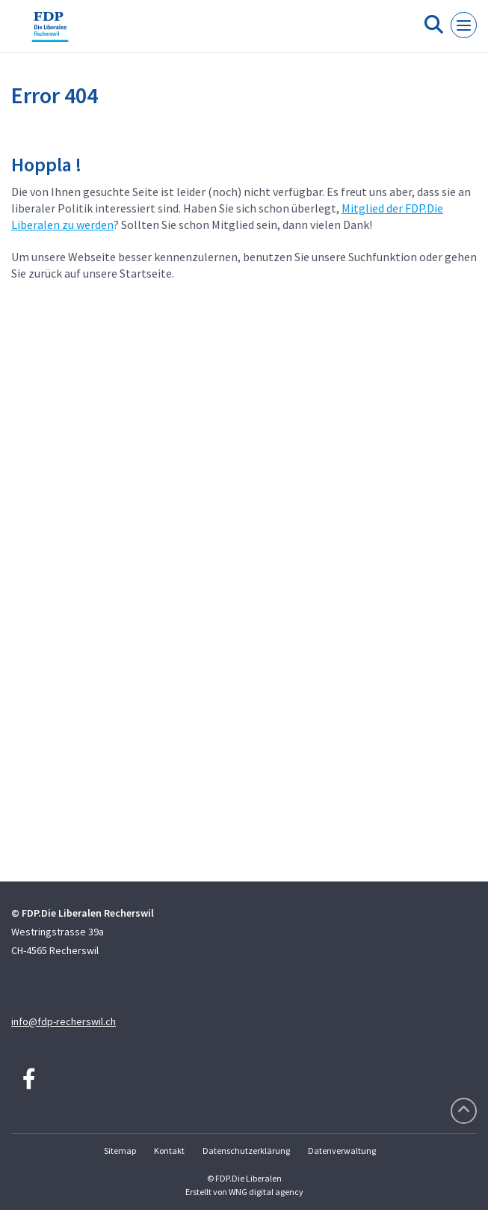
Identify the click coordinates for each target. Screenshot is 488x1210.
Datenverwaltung (342, 1150)
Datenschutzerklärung (246, 1150)
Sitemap (120, 1150)
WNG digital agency (266, 1191)
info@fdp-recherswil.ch (63, 1021)
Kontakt (169, 1150)
